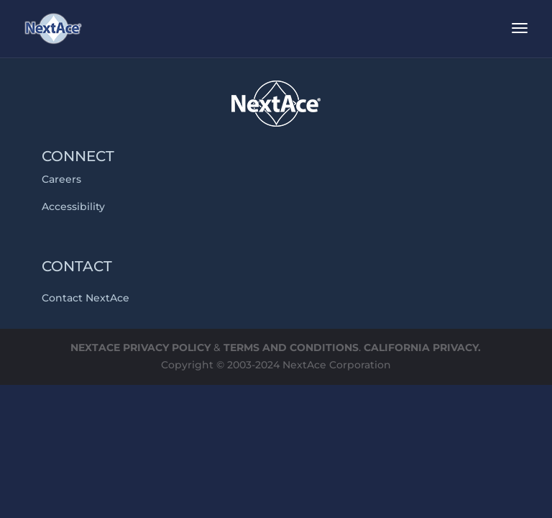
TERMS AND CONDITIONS (291, 347)
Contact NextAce (85, 297)
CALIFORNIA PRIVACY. (422, 347)
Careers (61, 179)
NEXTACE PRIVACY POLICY (140, 347)
